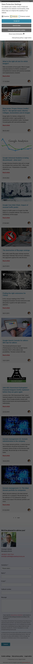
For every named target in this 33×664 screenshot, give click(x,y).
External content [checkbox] (25, 16)
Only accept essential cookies (16, 30)
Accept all (16, 21)
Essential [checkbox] (6, 16)
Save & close (16, 25)
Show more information (16, 34)
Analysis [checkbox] (14, 16)
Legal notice (27, 38)
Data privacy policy (17, 38)
